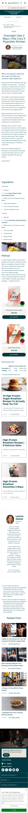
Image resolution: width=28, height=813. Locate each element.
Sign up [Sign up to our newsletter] (6, 755)
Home (4, 24)
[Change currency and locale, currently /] (14, 763)
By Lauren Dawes (16, 47)
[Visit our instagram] (2, 769)
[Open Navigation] (3, 3)
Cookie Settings (6, 760)
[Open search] (6, 3)
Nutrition (18, 17)
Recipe (12, 24)
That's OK (14, 810)
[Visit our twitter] (17, 769)
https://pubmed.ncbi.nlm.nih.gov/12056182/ (14, 601)
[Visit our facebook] (6, 769)
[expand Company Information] (9, 785)
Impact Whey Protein (14, 347)
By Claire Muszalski (14, 668)
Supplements (7, 17)
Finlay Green (15, 497)
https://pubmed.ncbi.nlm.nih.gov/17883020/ (15, 587)
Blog (8, 24)
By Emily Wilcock (14, 644)
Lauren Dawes (15, 414)
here (19, 572)
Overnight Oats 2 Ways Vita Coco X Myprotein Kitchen (12, 27)
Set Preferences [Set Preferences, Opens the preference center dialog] (14, 805)
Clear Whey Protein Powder (14, 310)
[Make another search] (14, 21)
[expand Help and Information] (9, 775)
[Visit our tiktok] (10, 769)
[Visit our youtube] (13, 769)
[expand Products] (5, 780)
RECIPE (14, 31)
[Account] (21, 3)
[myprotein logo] (13, 3)
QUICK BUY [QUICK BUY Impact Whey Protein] (14, 355)
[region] (14, 800)
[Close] (26, 790)
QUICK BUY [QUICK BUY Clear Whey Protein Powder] (14, 317)
